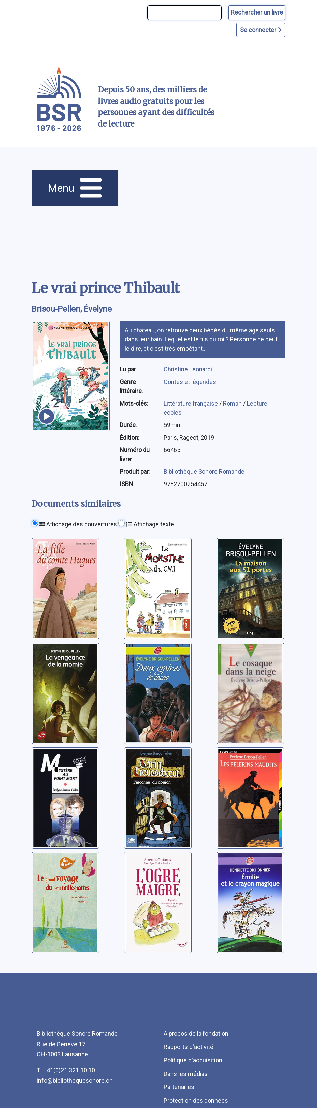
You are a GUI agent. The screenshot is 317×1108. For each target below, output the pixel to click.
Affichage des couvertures (78, 524)
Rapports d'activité (188, 1046)
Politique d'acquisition (193, 1060)
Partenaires (179, 1086)
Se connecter (260, 29)
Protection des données (196, 1100)
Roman (233, 403)
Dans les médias (186, 1073)
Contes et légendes (190, 381)
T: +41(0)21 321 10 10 (66, 1070)
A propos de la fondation (196, 1033)
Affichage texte (150, 524)
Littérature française (191, 403)
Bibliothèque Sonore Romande (204, 471)
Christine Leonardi (188, 369)
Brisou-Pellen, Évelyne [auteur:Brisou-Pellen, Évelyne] (72, 309)
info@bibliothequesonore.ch (75, 1080)
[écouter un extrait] (46, 416)
